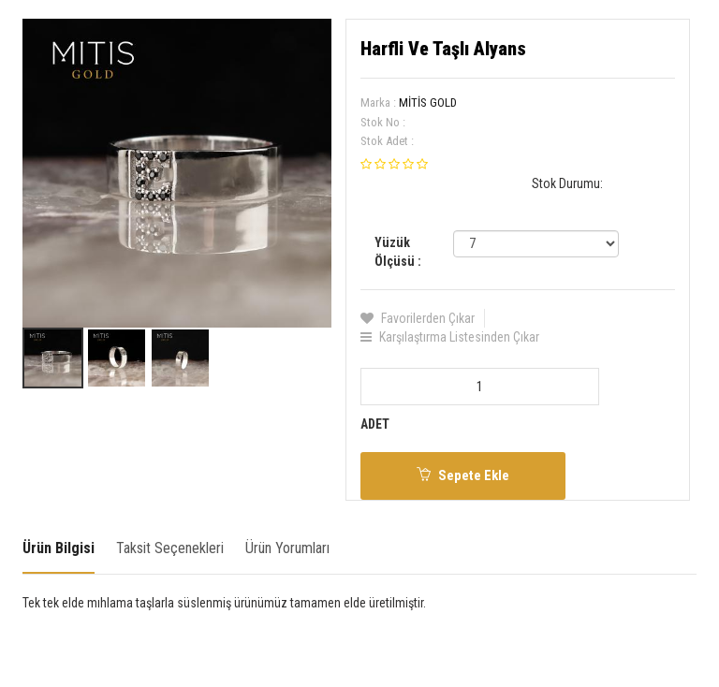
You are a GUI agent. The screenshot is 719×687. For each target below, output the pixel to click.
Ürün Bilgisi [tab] (58, 548)
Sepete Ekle (463, 475)
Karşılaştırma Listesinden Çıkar (449, 336)
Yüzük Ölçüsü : (397, 252)
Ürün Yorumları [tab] (287, 548)
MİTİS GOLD (428, 102)
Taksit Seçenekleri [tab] (170, 548)
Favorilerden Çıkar (417, 318)
